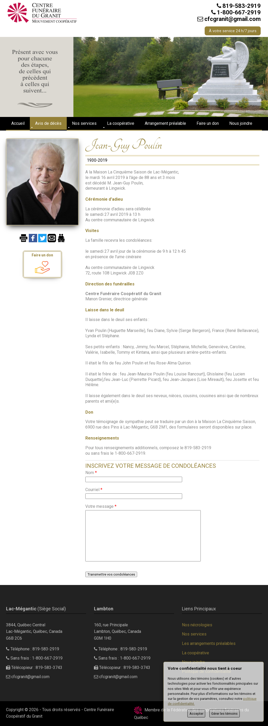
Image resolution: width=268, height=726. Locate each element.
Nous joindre (240, 123)
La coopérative (120, 123)
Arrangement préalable (165, 123)
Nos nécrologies (197, 624)
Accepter (196, 714)
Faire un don (208, 123)
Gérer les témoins (224, 714)
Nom (91, 472)
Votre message (100, 506)
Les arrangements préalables (209, 643)
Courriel (93, 489)
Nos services (84, 123)
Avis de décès (48, 123)
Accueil (18, 123)
